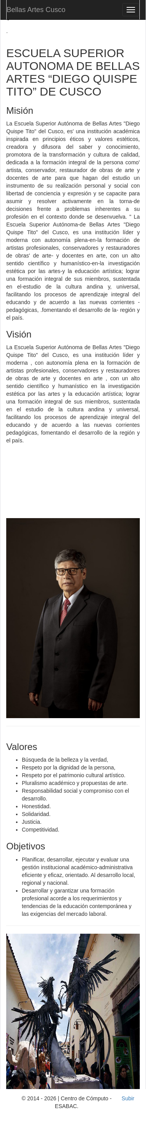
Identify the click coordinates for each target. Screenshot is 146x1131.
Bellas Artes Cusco (36, 10)
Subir (127, 1098)
